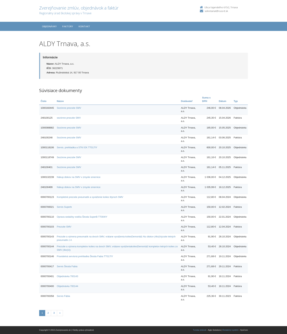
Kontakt (84, 26)
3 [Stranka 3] (54, 312)
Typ (236, 101)
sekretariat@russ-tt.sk (216, 11)
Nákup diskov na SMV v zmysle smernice (78, 177)
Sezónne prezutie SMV (69, 108)
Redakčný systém (230, 330)
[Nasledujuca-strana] (60, 313)
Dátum (222, 101)
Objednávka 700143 (67, 276)
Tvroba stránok (199, 330)
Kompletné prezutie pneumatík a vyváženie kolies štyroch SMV (90, 197)
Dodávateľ (187, 101)
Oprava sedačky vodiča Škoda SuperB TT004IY (82, 216)
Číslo (43, 101)
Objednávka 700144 (67, 286)
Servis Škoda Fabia (67, 266)
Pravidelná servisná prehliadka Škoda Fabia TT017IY (85, 256)
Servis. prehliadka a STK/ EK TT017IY (77, 147)
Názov (60, 101)
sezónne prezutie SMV (69, 117)
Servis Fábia (63, 296)
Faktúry (67, 26)
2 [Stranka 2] (48, 312)
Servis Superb (64, 207)
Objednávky (49, 26)
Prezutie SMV (64, 226)
